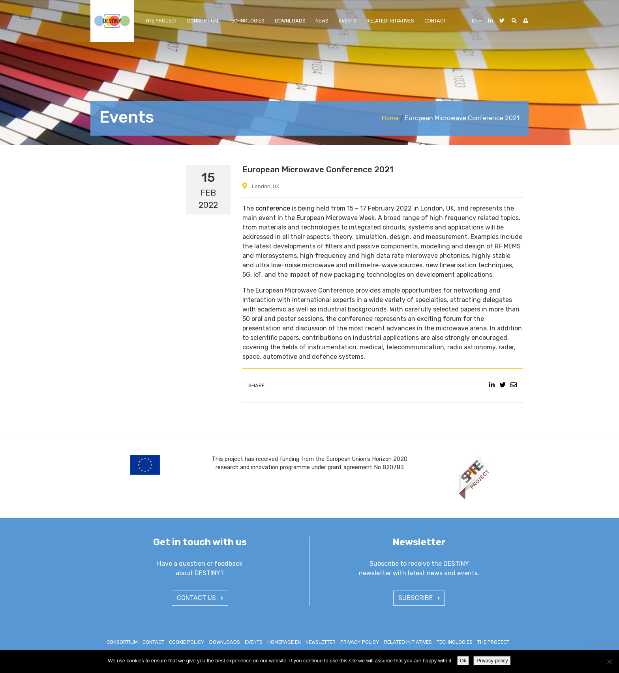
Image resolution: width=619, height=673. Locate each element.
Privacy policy (359, 642)
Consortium (202, 21)
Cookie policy (186, 642)
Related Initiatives (390, 21)
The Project (161, 21)
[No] (609, 662)
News (321, 21)
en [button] (475, 21)
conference (272, 208)
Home (390, 118)
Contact (435, 21)
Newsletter (321, 642)
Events (347, 21)
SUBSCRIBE (419, 598)
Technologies (246, 21)
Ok (463, 661)
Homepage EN (284, 642)
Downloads (290, 21)
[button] (511, 21)
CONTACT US (200, 598)
